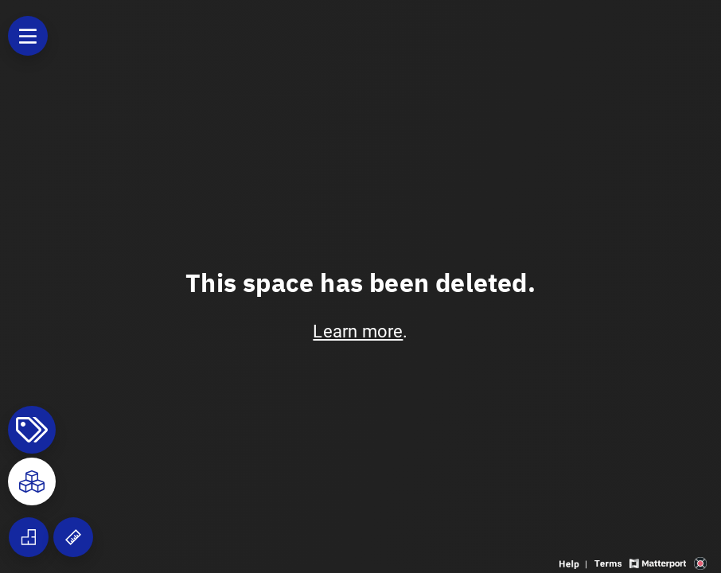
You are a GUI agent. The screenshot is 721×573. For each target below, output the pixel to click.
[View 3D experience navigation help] (574, 562)
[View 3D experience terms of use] (609, 562)
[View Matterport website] (657, 562)
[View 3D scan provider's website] (700, 562)
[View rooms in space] (32, 481)
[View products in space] (28, 36)
